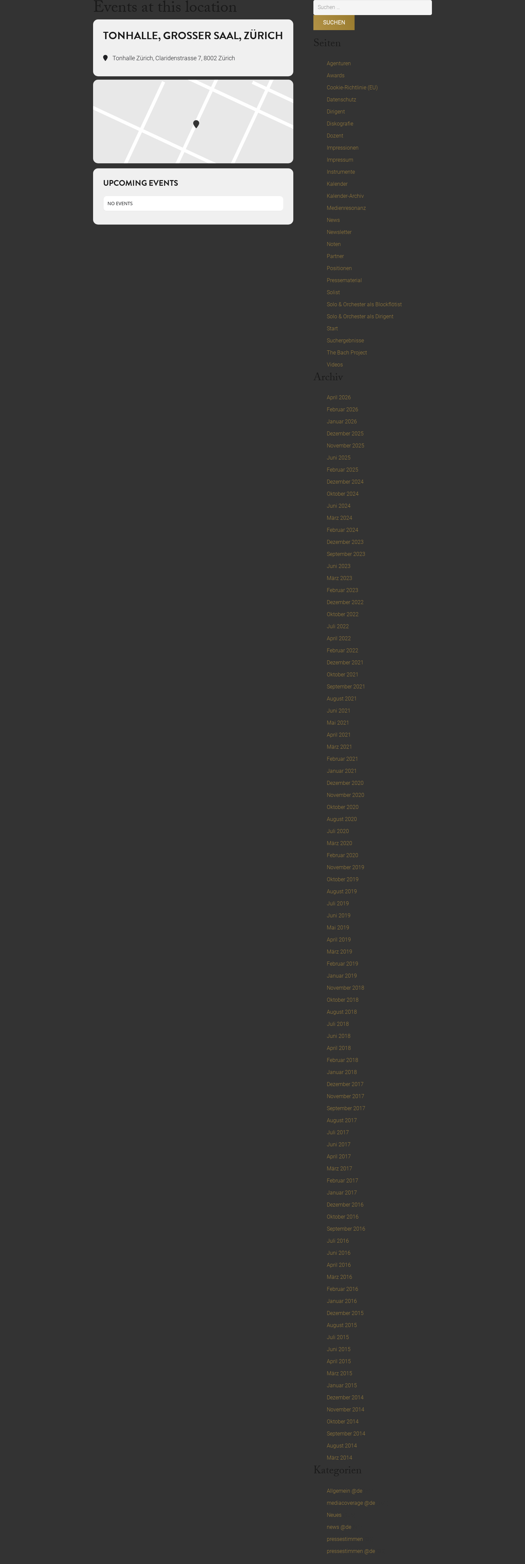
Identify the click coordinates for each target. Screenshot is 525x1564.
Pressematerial (344, 280)
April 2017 (339, 1156)
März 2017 (339, 1168)
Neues (334, 1515)
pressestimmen (345, 1539)
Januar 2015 (342, 1385)
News (333, 220)
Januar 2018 (342, 1072)
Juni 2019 (339, 915)
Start (332, 328)
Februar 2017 (342, 1180)
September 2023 (346, 554)
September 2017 (346, 1108)
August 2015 (342, 1325)
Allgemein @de (344, 1491)
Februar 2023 (342, 590)
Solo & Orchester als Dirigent (360, 316)
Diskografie (340, 123)
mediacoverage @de (351, 1503)
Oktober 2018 (343, 1000)
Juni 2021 (339, 711)
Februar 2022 (342, 650)
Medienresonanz (346, 208)
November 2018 (345, 988)
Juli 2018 (338, 1024)
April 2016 (339, 1265)
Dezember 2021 (345, 662)
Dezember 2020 (345, 783)
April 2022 (339, 638)
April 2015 (339, 1361)
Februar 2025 (342, 470)
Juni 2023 (339, 566)
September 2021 (346, 686)
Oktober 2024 (343, 494)
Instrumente (341, 172)
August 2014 (342, 1446)
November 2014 (345, 1409)
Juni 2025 (339, 458)
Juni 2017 (339, 1144)
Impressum (340, 160)
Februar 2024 (342, 530)
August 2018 (342, 1012)
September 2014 (346, 1433)
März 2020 (339, 843)
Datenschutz (341, 99)
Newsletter (339, 232)
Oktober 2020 (343, 807)
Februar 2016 (342, 1289)
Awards (336, 75)
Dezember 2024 (345, 482)
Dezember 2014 (345, 1397)
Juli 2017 (338, 1132)
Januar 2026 (342, 421)
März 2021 (339, 747)
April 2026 (339, 397)
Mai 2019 (338, 927)
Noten (334, 244)
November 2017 (345, 1096)
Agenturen (339, 63)
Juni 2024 (339, 506)
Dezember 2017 (345, 1084)
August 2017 (342, 1120)
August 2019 (342, 891)
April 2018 (339, 1048)
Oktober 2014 (343, 1421)
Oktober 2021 (343, 674)
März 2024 (339, 518)
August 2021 (342, 698)
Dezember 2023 (345, 542)
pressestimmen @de (351, 1551)
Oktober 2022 (343, 614)
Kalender (337, 184)
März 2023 (339, 578)
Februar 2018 (342, 1060)
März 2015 (339, 1373)
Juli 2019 (338, 903)
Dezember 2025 (345, 433)
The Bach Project (347, 352)
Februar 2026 (342, 409)
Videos (335, 364)
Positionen (339, 268)
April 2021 (339, 735)
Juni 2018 (339, 1036)
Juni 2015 (339, 1349)
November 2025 (345, 445)
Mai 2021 (338, 723)
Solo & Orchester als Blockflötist (364, 304)
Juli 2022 (338, 626)
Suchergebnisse (345, 340)
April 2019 (339, 939)
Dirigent (336, 111)
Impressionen (343, 148)
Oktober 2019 (343, 879)
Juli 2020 (338, 831)
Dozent (335, 136)
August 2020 (342, 819)
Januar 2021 (342, 771)
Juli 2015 (338, 1337)
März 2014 (339, 1458)
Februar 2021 (342, 759)
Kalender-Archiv (345, 196)
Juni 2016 (339, 1253)
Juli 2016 (338, 1241)
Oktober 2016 (343, 1217)
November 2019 (345, 867)
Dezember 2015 (345, 1313)
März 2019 (339, 952)
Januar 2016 (342, 1301)
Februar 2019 (342, 964)
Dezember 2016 (345, 1205)
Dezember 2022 (345, 602)
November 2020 (345, 795)
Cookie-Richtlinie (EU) (352, 87)
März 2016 (339, 1277)
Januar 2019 (342, 976)
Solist (333, 292)
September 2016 (346, 1229)
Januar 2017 (342, 1192)
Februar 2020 (342, 855)
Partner (335, 256)
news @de (339, 1527)
